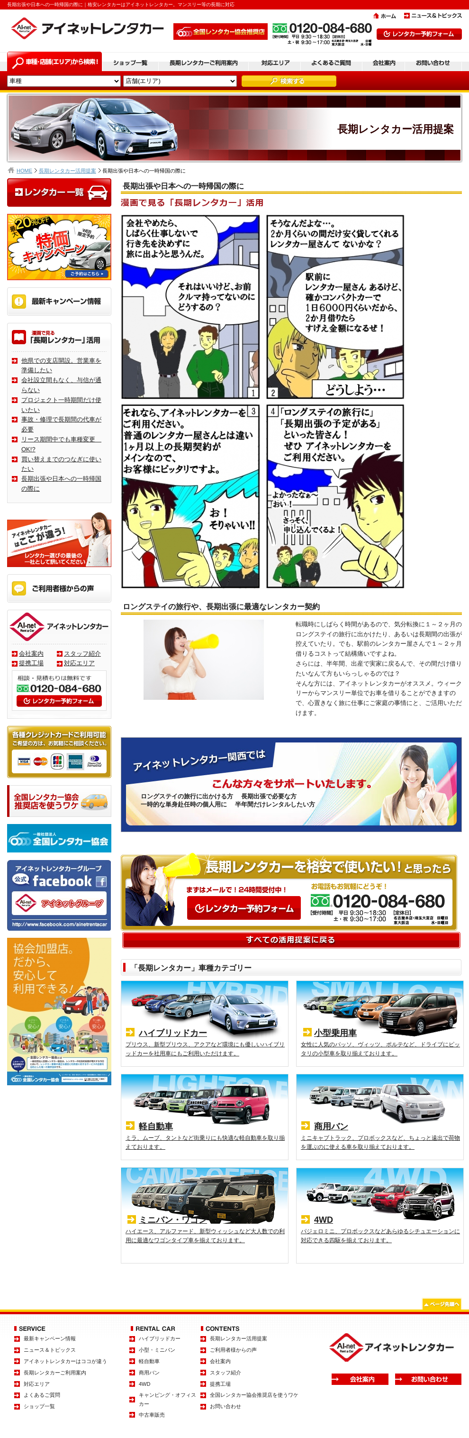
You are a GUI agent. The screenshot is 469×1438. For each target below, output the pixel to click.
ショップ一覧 (39, 1406)
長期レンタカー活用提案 (67, 171)
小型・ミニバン (157, 1350)
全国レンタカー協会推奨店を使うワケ (254, 1395)
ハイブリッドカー (159, 1338)
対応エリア (79, 663)
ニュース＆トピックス (50, 1350)
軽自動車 (149, 1361)
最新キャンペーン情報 (50, 1338)
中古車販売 (152, 1415)
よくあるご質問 (42, 1395)
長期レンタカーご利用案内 (55, 1372)
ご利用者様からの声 (233, 1350)
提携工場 (31, 663)
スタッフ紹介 (82, 653)
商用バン (149, 1372)
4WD (144, 1384)
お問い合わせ (225, 1406)
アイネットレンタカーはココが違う (65, 1361)
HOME (24, 171)
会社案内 (31, 653)
